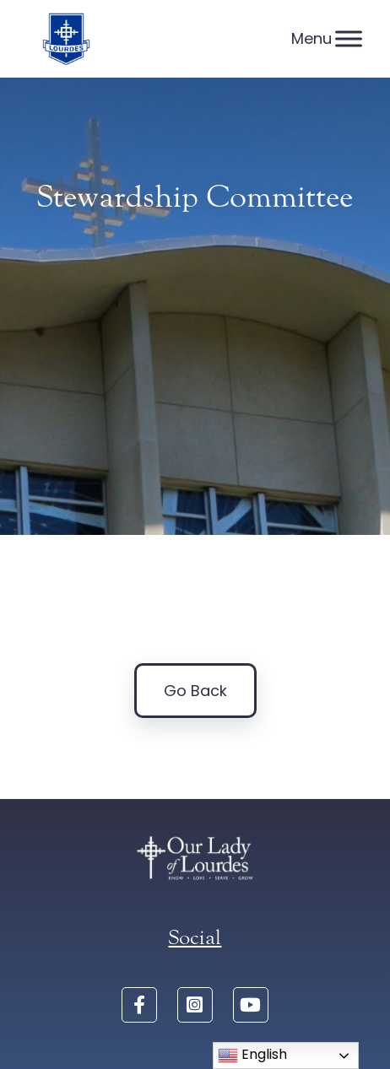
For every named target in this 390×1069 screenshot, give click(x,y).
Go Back (195, 690)
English (252, 1055)
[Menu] (348, 38)
